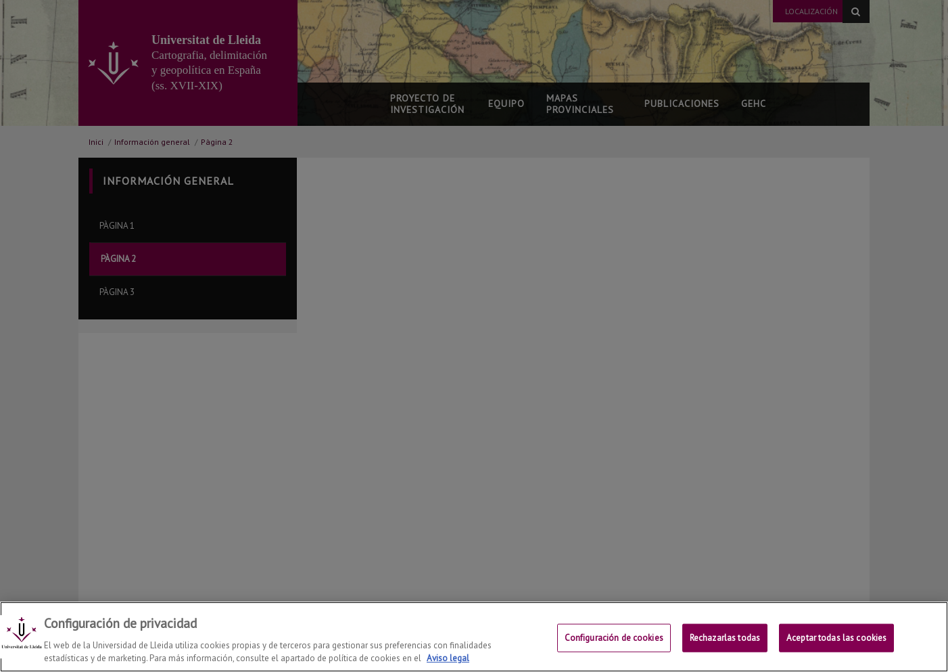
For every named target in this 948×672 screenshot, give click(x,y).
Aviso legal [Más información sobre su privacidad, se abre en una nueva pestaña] (448, 658)
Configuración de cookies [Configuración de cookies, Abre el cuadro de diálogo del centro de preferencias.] (614, 638)
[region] (474, 637)
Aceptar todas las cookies (836, 638)
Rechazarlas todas (725, 638)
